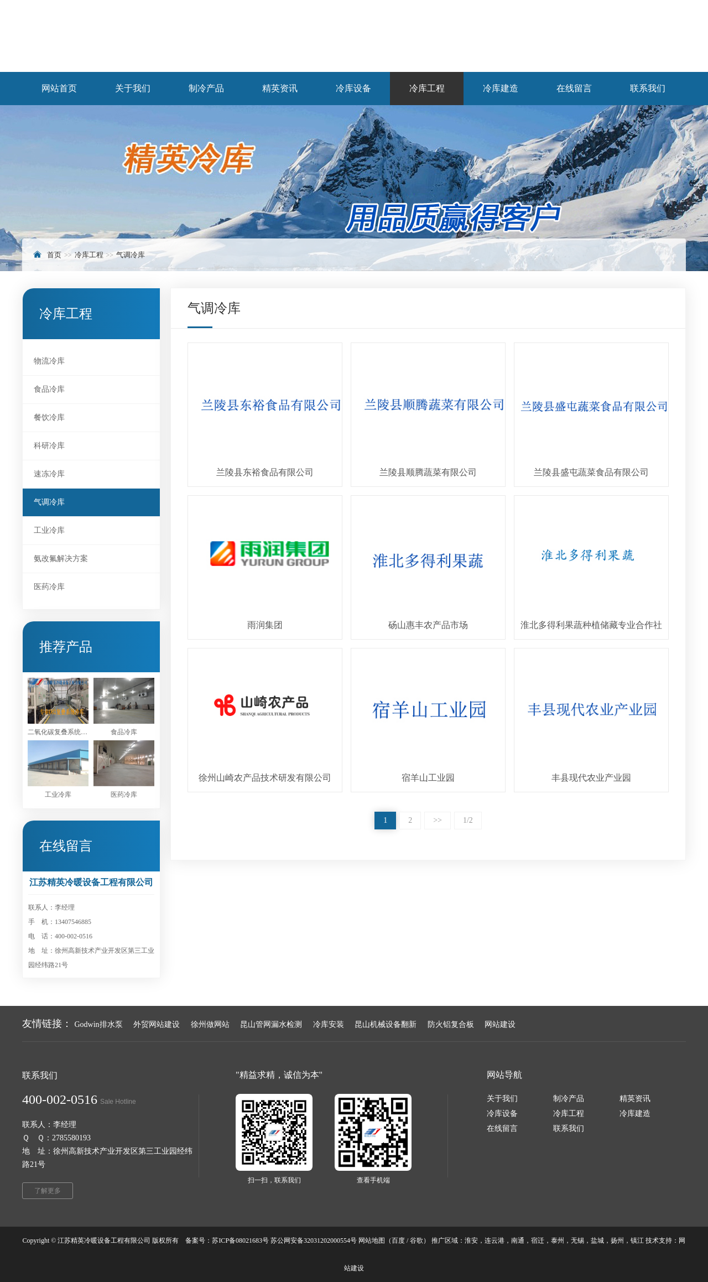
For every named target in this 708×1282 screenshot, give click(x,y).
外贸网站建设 (156, 1024)
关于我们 (502, 1098)
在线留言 (502, 1128)
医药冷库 (49, 587)
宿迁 (537, 1240)
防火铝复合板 (451, 1024)
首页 (54, 255)
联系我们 (568, 1128)
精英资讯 (635, 1098)
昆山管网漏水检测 (271, 1024)
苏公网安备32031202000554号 (313, 1240)
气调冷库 (130, 255)
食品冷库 (49, 389)
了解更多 (47, 1191)
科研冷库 (49, 446)
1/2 (468, 820)
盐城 (597, 1240)
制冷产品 (568, 1098)
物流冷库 (49, 361)
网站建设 (500, 1024)
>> (437, 820)
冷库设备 (502, 1113)
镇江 (637, 1240)
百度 (398, 1240)
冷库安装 (328, 1024)
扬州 (617, 1240)
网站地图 (371, 1240)
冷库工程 (89, 255)
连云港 (494, 1240)
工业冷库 (49, 530)
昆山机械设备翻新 (386, 1024)
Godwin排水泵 (99, 1024)
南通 (517, 1240)
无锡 (577, 1240)
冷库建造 (635, 1113)
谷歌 (416, 1240)
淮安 (471, 1240)
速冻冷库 (49, 474)
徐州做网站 (210, 1024)
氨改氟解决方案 (61, 558)
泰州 (557, 1240)
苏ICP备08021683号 (240, 1240)
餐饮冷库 (49, 417)
